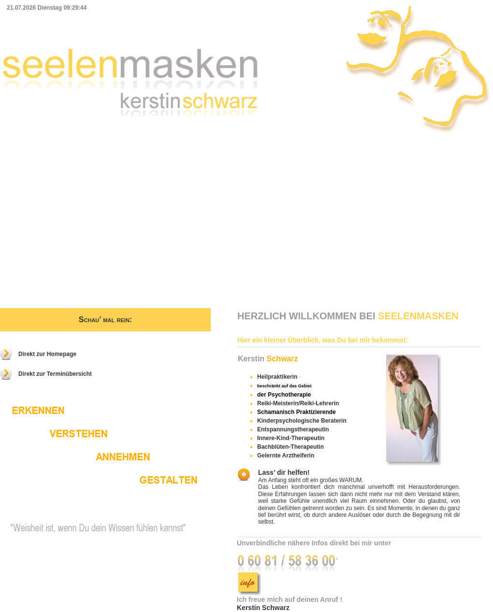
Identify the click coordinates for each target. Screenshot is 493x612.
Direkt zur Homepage (47, 354)
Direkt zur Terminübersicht (55, 373)
